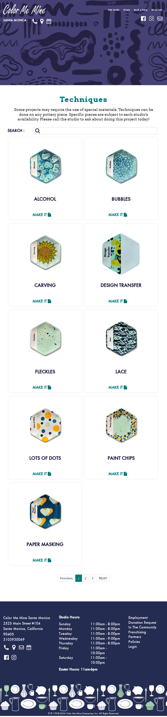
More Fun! (156, 10)
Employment (138, 619)
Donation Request (142, 624)
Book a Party (141, 10)
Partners (134, 638)
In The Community (142, 628)
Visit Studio (114, 10)
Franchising (137, 633)
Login (132, 648)
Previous (66, 579)
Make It (42, 215)
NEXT (103, 579)
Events (126, 10)
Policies (134, 643)
